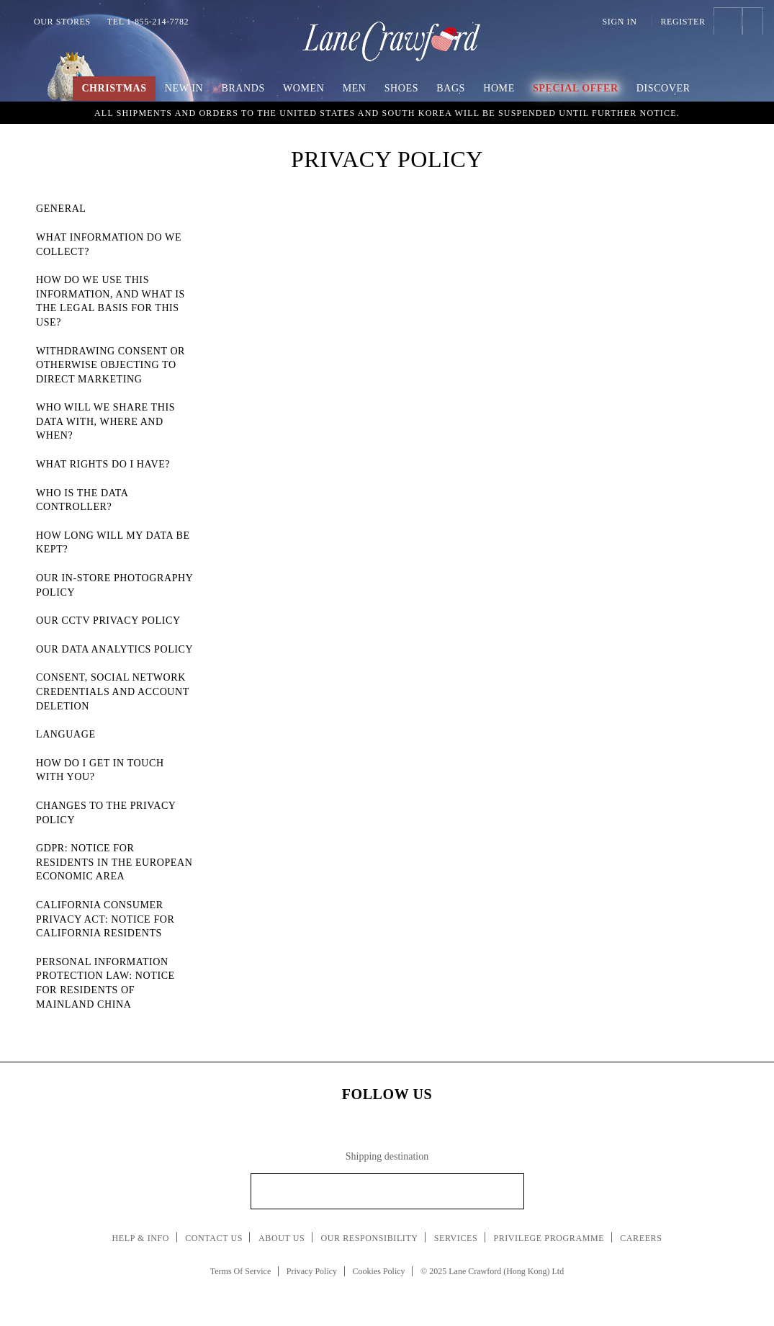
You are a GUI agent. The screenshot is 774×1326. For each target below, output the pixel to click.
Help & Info (141, 1238)
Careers (641, 1238)
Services (456, 1238)
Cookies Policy (379, 1271)
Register (682, 22)
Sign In (623, 22)
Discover (663, 88)
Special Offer (575, 88)
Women (303, 88)
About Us (281, 1238)
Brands (242, 88)
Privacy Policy (312, 1271)
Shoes (401, 88)
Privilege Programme (548, 1238)
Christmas (113, 88)
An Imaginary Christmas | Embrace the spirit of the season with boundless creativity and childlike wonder (387, 112)
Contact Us (214, 1238)
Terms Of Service (240, 1271)
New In (184, 88)
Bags (450, 88)
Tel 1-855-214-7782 (148, 22)
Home (499, 88)
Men (354, 88)
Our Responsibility (369, 1238)
